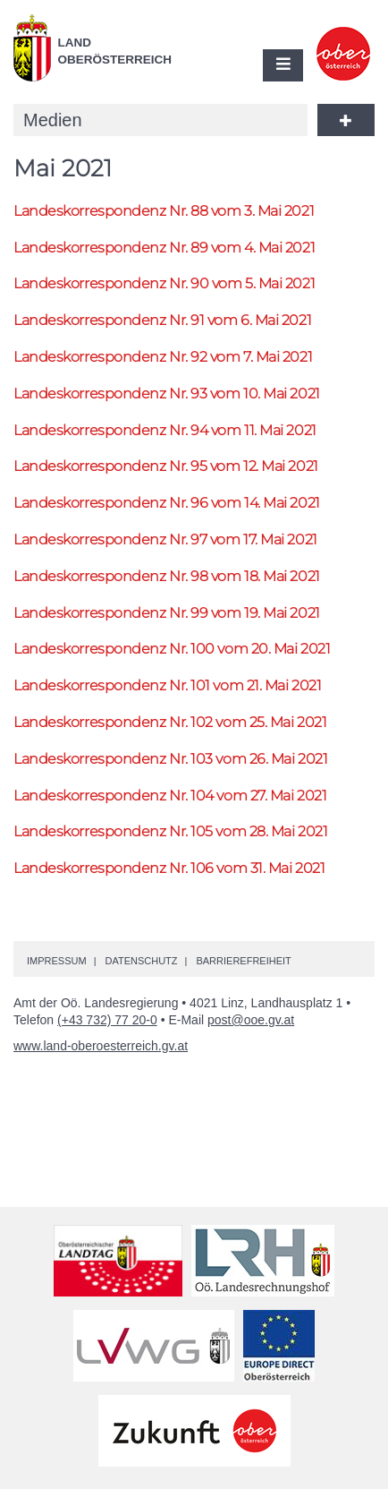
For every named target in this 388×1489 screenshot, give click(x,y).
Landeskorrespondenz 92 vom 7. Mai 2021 (162, 356)
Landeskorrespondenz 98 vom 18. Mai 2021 (166, 576)
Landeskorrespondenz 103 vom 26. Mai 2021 (170, 758)
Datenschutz (141, 960)
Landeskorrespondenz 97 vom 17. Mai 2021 (165, 539)
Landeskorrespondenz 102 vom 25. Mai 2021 (169, 722)
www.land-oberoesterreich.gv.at (100, 1046)
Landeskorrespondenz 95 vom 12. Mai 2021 (165, 466)
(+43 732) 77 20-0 (107, 1020)
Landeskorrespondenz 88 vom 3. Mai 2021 (163, 210)
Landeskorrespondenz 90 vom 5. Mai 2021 (164, 283)
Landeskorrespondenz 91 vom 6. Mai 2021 (162, 320)
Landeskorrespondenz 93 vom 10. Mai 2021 (166, 393)
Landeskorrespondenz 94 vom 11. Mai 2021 (164, 430)
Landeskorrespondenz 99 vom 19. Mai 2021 (166, 612)
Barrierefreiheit (243, 960)
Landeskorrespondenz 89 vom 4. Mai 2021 (164, 247)
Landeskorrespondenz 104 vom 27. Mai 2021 (169, 795)
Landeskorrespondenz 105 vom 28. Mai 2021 (170, 831)
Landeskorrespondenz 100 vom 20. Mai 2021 (171, 648)
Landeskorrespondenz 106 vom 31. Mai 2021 (169, 868)
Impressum (57, 960)
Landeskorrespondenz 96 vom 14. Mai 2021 (166, 502)
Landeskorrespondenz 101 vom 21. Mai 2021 (167, 685)
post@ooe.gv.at (250, 1020)
